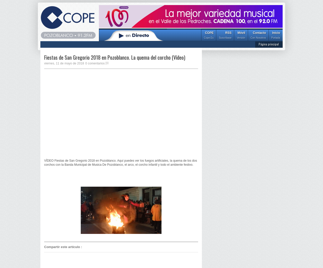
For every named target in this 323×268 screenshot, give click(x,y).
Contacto (258, 35)
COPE (208, 35)
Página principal (269, 44)
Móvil (241, 35)
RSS (225, 35)
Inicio (275, 35)
